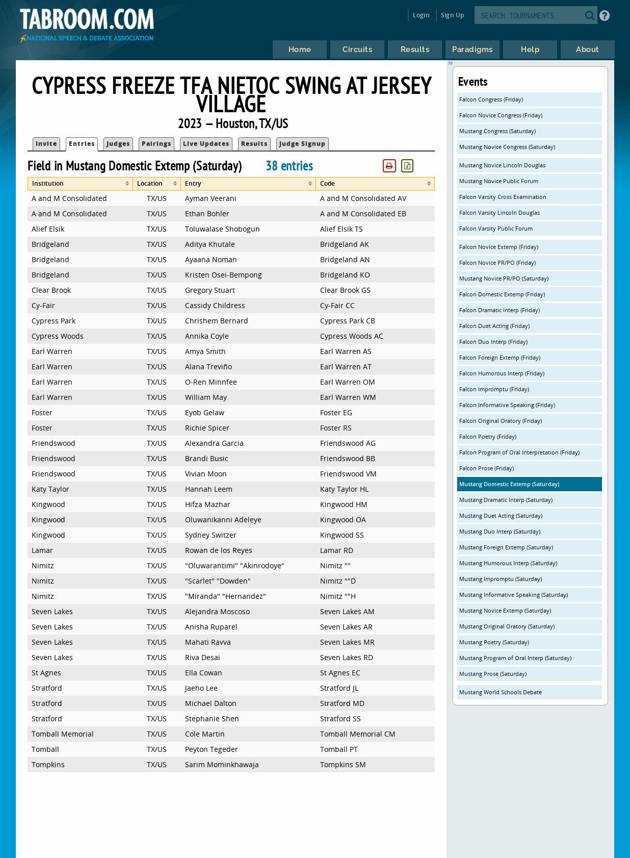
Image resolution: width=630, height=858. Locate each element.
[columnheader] (80, 184)
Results (254, 143)
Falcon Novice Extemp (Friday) (498, 246)
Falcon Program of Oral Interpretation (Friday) (519, 452)
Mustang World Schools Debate (500, 692)
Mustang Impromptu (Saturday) (500, 579)
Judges (118, 143)
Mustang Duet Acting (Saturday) (500, 515)
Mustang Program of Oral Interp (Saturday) (515, 658)
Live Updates (206, 143)
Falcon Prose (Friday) (486, 468)
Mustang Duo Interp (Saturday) (499, 531)
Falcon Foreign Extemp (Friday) (499, 357)
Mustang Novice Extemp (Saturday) (505, 610)
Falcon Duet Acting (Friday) (494, 326)
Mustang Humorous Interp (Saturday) (508, 563)
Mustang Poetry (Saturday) (494, 642)
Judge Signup (302, 143)
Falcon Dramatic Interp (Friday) (499, 310)
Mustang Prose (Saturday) (493, 673)
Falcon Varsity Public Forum (496, 228)
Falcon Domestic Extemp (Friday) (502, 294)
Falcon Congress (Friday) (491, 99)
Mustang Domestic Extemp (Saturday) (509, 484)
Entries (82, 143)
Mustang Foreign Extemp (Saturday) (506, 547)
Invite (46, 143)
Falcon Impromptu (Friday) (494, 389)
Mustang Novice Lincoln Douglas (502, 165)
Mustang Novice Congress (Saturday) (507, 146)
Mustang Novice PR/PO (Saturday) (503, 278)
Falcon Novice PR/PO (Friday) (497, 262)
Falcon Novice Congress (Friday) (500, 115)
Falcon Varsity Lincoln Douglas (499, 212)
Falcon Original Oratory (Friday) (500, 420)
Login (421, 15)
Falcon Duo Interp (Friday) (493, 341)
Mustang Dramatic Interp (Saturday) (506, 499)
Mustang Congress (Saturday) (497, 131)
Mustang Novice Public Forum (498, 181)
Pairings (156, 143)
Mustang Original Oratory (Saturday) (507, 626)
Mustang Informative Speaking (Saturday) (513, 594)
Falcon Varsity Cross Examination (502, 196)
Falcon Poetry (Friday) (487, 436)
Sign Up (452, 15)
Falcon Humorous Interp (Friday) (501, 373)
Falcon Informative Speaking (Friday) (507, 405)
